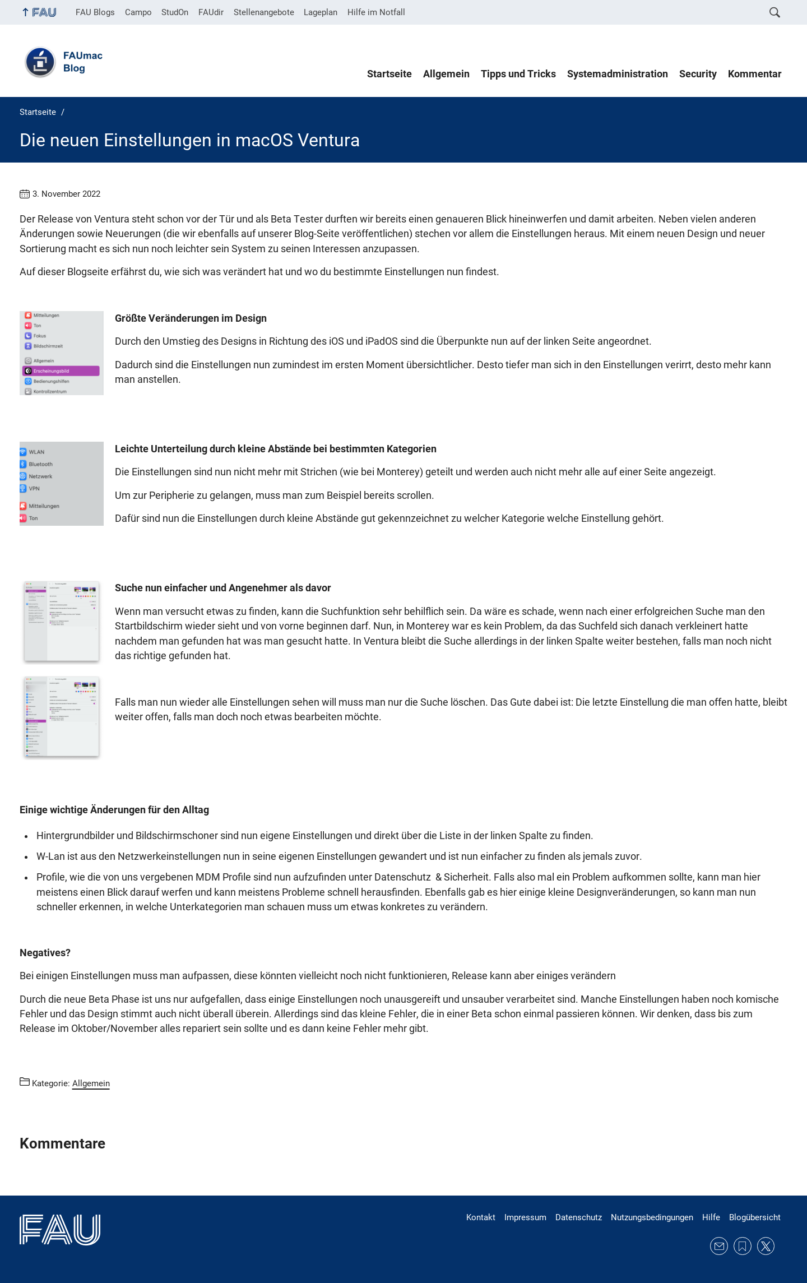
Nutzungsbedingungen (652, 1217)
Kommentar (755, 74)
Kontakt (480, 1217)
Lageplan (320, 12)
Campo (138, 12)
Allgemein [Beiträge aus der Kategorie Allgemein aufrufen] (91, 1083)
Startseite (389, 74)
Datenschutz (578, 1217)
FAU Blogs (95, 12)
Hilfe (711, 1217)
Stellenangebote (264, 12)
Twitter (766, 1246)
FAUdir (211, 12)
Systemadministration (617, 74)
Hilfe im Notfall (376, 12)
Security (698, 74)
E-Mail (719, 1246)
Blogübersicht (755, 1217)
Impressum (525, 1217)
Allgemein (446, 74)
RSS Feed (743, 1246)
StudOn (174, 12)
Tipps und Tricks (518, 74)
